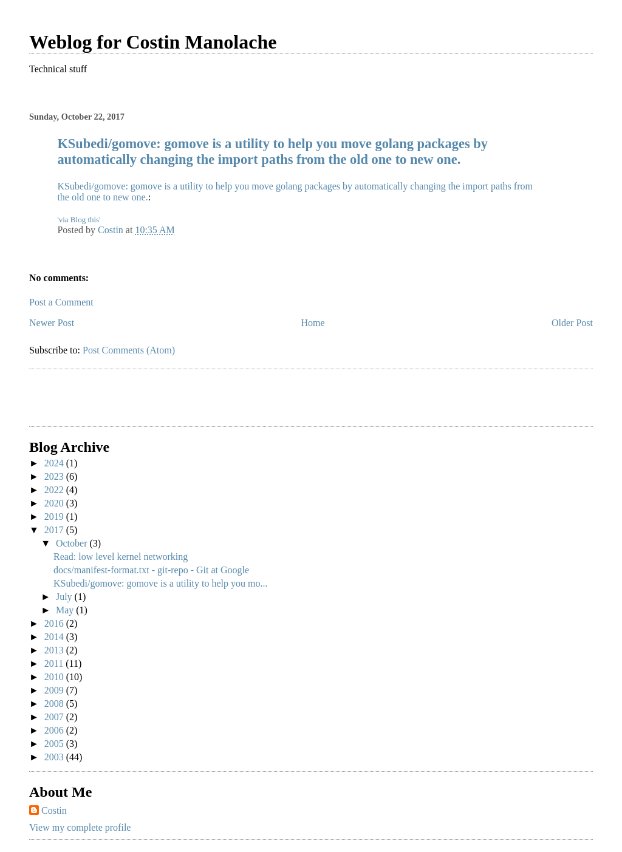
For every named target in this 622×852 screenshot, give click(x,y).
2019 (55, 516)
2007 (55, 717)
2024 (55, 463)
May (66, 610)
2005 (55, 743)
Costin (54, 810)
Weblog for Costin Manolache (152, 42)
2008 (55, 703)
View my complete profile (80, 827)
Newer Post (51, 323)
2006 (55, 730)
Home (313, 323)
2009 (55, 690)
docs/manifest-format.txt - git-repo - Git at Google (151, 570)
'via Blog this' (78, 219)
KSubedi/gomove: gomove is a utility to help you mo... (160, 583)
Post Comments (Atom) (129, 350)
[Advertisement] (100, 399)
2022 (55, 490)
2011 (55, 663)
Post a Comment (61, 302)
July (65, 596)
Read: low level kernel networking (120, 556)
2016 (55, 623)
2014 (55, 637)
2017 (55, 530)
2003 (55, 757)
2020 (55, 503)
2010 (55, 677)
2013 (55, 650)
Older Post (572, 323)
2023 (55, 476)
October (73, 543)
